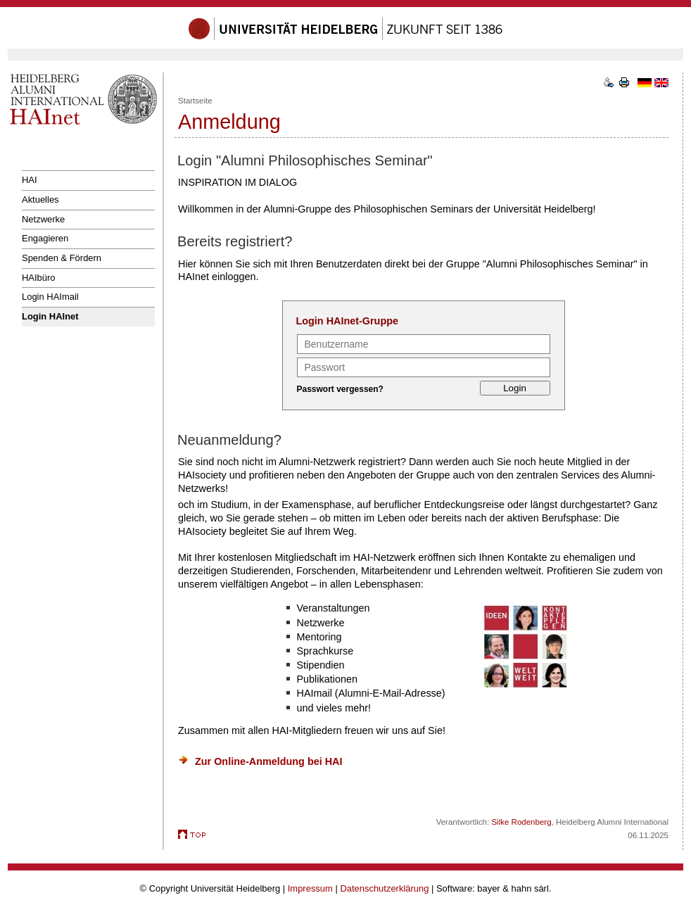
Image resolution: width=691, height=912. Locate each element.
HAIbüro (39, 277)
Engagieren (45, 238)
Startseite (195, 100)
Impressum (310, 888)
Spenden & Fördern (61, 258)
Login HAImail (50, 296)
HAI (29, 180)
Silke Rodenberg (521, 822)
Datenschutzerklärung (384, 888)
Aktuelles (40, 199)
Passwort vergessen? (340, 389)
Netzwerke (43, 219)
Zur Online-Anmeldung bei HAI (268, 761)
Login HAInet (50, 316)
